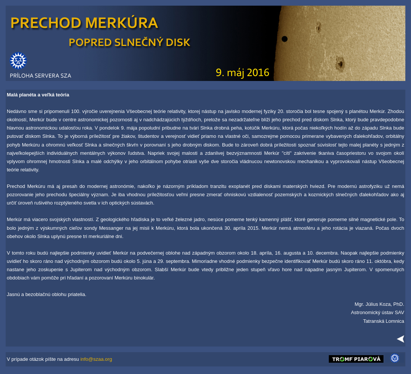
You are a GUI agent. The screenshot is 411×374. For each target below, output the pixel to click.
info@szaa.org (96, 359)
